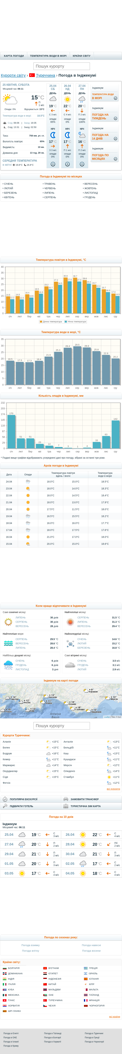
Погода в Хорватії (52, 1042)
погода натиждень (100, 116)
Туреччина (45, 75)
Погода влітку (30, 950)
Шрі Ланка (14, 1011)
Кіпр (91, 984)
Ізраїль (93, 973)
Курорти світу (13, 75)
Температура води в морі (48, 55)
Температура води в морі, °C (61, 332)
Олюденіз (69, 771)
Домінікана (15, 973)
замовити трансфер (85, 799)
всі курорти (113, 788)
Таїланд (94, 995)
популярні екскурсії (23, 799)
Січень (8, 183)
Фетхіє (7, 782)
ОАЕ (51, 995)
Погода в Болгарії (52, 1037)
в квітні (7, 164)
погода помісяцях (100, 157)
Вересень (91, 183)
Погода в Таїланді (52, 1033)
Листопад (91, 192)
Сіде (5, 777)
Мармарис (9, 765)
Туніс (11, 1000)
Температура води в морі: (17, 115)
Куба (11, 989)
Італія (12, 984)
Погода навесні (91, 945)
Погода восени (91, 950)
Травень (49, 183)
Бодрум (7, 753)
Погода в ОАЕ (10, 1037)
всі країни (114, 1016)
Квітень (9, 197)
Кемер (6, 759)
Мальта (93, 989)
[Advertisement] (61, 26)
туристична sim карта (86, 806)
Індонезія (54, 979)
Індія (11, 979)
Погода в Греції (92, 1037)
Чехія (52, 1005)
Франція (94, 1000)
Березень (10, 192)
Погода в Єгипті (11, 1033)
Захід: (27, 123)
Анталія (68, 741)
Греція (93, 968)
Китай (52, 984)
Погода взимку (30, 945)
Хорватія (14, 1005)
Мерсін (68, 765)
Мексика (13, 995)
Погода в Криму (11, 1046)
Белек (6, 747)
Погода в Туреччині (94, 1033)
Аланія (7, 741)
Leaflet (107, 717)
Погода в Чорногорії (94, 1042)
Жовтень (90, 188)
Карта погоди (14, 55)
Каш (66, 753)
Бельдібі (69, 747)
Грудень (89, 197)
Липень (49, 192)
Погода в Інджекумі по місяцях (61, 176)
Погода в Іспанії (11, 1042)
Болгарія (14, 968)
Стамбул (69, 777)
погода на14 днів (100, 137)
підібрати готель (21, 806)
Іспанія (94, 979)
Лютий (8, 188)
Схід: (10, 123)
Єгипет (53, 973)
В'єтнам (53, 968)
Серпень (50, 197)
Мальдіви (54, 989)
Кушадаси (70, 759)
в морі (103, 96)
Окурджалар (10, 771)
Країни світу (82, 55)
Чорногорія (97, 1005)
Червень (50, 188)
